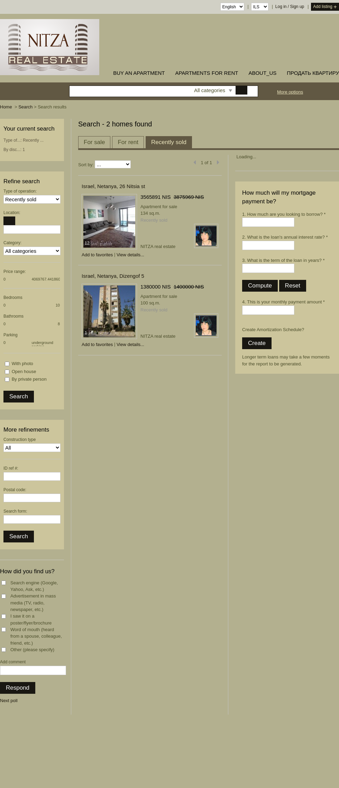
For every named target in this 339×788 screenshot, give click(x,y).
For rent (128, 142)
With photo (22, 363)
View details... (130, 254)
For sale (94, 142)
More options (290, 92)
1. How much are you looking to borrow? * (284, 214)
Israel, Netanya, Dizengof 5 (113, 276)
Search (25, 106)
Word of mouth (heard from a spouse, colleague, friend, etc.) (36, 636)
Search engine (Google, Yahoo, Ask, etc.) (34, 586)
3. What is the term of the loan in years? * (283, 260)
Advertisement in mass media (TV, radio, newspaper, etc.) (33, 602)
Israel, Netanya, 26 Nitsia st (113, 186)
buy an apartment (139, 73)
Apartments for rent (206, 73)
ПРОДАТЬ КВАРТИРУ (313, 73)
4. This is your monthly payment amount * (283, 301)
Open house (24, 371)
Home (6, 106)
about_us (262, 73)
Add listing (325, 7)
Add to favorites (97, 254)
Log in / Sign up (289, 6)
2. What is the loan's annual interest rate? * (285, 237)
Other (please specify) (32, 649)
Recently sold (168, 142)
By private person (29, 379)
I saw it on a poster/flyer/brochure (31, 619)
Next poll (9, 700)
